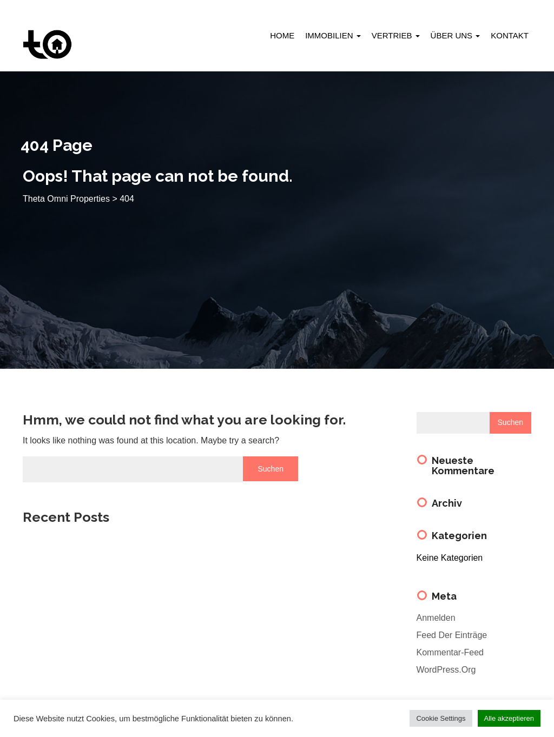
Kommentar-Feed (450, 652)
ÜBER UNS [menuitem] (455, 35)
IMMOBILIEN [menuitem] (333, 35)
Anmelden (436, 617)
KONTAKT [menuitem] (510, 35)
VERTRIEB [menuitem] (396, 35)
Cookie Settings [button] (440, 718)
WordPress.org (446, 669)
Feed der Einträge (452, 635)
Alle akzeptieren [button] (509, 718)
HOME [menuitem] (282, 35)
